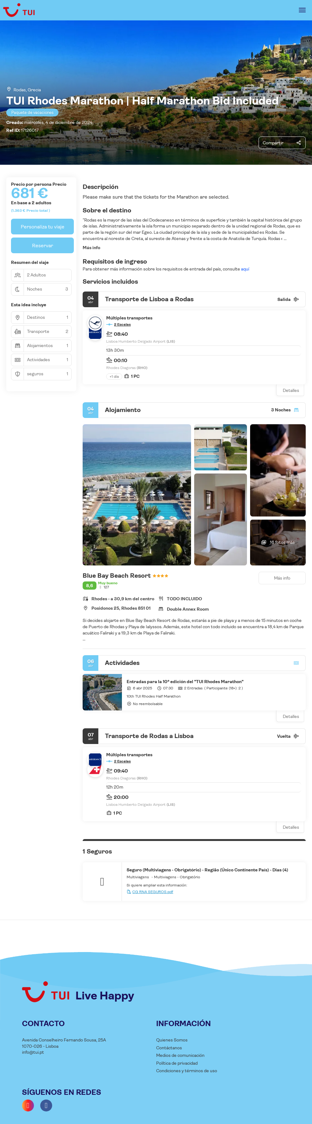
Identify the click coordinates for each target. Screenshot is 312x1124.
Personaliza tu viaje (42, 227)
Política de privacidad (177, 1063)
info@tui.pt (33, 1052)
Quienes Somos (172, 1039)
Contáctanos (169, 1047)
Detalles (291, 390)
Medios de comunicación (180, 1055)
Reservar (42, 246)
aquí (244, 268)
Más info (91, 247)
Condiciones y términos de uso (186, 1070)
